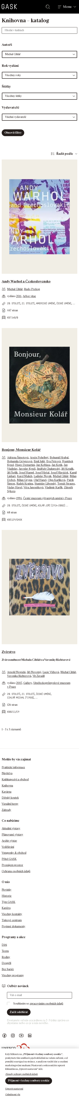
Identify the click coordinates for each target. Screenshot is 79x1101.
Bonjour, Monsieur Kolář (21, 450)
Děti (4, 944)
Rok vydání (10, 66)
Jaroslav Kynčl (27, 468)
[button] (39, 54)
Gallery (27, 683)
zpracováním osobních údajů (46, 1003)
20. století (13, 303)
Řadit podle (64, 153)
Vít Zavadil (39, 676)
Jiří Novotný (34, 672)
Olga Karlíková (56, 480)
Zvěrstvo (8, 652)
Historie (7, 895)
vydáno (11, 296)
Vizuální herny (10, 803)
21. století (28, 303)
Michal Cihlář (15, 289)
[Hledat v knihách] (39, 30)
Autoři (7, 45)
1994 (19, 498)
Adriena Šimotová (17, 457)
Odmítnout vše (12, 1094)
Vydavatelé (10, 107)
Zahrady (6, 810)
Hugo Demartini (25, 465)
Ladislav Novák (42, 476)
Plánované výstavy (12, 834)
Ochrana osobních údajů (16, 871)
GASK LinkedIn (29, 1035)
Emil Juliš (39, 461)
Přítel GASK (9, 859)
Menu (67, 6)
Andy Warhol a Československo (26, 281)
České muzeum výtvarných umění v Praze (47, 498)
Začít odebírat (19, 1012)
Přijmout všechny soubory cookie (28, 1080)
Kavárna (6, 791)
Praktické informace (13, 767)
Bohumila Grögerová (19, 461)
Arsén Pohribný (39, 457)
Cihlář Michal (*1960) (20, 697)
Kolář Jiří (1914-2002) (51, 505)
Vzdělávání (8, 846)
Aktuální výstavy (11, 828)
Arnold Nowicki (16, 672)
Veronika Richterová (19, 676)
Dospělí (6, 963)
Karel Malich (24, 476)
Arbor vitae (29, 296)
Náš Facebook (4, 1035)
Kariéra (6, 908)
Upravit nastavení (14, 1088)
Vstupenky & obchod (14, 852)
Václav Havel (14, 487)
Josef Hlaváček (59, 472)
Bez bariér (8, 969)
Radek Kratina (24, 483)
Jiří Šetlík (12, 472)
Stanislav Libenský (45, 483)
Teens (5, 951)
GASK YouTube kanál (21, 1035)
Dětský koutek (10, 797)
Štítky (6, 86)
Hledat (48, 6)
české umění (63, 303)
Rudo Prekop (32, 289)
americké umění (45, 303)
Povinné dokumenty (13, 926)
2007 (19, 683)
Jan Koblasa (43, 465)
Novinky (6, 889)
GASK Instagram (13, 1035)
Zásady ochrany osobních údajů (21, 1074)
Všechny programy (13, 975)
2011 (18, 296)
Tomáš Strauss (66, 483)
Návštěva (7, 773)
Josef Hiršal (42, 472)
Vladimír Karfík (54, 487)
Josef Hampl (26, 472)
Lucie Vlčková (51, 672)
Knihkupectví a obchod (15, 779)
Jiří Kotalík (67, 468)
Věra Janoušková (33, 487)
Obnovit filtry (12, 132)
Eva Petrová (53, 461)
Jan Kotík (57, 465)
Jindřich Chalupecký (48, 468)
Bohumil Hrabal (59, 457)
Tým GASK (8, 902)
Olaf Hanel (40, 480)
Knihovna (7, 785)
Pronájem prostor (12, 865)
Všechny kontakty (12, 914)
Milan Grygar (24, 480)
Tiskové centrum (12, 920)
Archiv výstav (9, 840)
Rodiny (6, 957)
